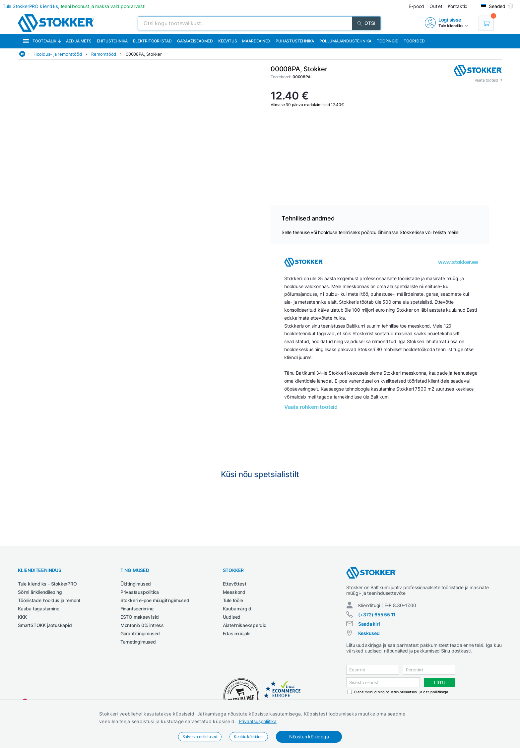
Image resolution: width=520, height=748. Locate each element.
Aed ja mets (79, 40)
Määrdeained (256, 40)
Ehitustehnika (112, 40)
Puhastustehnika (295, 40)
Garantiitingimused (140, 633)
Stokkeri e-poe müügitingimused (154, 600)
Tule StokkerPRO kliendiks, (74, 6)
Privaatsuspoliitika (258, 721)
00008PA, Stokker (144, 54)
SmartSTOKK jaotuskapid (45, 625)
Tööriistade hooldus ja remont (49, 600)
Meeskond (234, 592)
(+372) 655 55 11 (376, 614)
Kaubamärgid (237, 608)
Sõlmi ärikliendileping (40, 592)
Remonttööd (103, 54)
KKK (22, 617)
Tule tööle (233, 600)
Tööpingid (387, 40)
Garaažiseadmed (195, 40)
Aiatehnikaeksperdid (245, 625)
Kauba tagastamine (38, 608)
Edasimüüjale (237, 633)
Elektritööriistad (152, 40)
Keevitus (227, 40)
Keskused (368, 633)
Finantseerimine (137, 608)
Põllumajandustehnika (345, 40)
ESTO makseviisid (139, 617)
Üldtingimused (135, 584)
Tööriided (414, 40)
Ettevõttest (234, 584)
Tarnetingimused (138, 642)
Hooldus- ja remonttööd (57, 54)
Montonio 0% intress (142, 625)
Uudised (232, 617)
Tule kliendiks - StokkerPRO (47, 584)
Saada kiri (369, 624)
